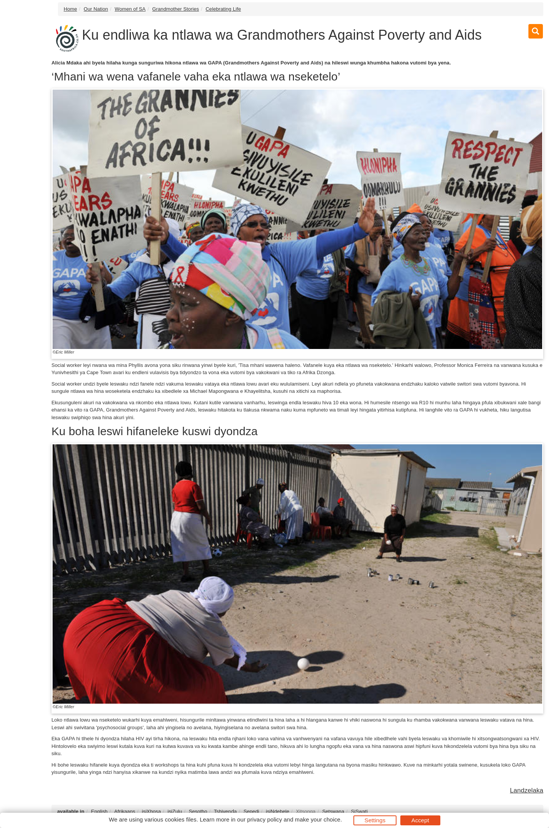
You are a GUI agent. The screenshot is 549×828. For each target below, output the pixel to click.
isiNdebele (277, 811)
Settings (374, 820)
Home (70, 9)
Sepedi (251, 811)
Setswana (333, 811)
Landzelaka (526, 790)
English (99, 811)
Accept (420, 820)
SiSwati (359, 811)
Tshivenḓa (225, 811)
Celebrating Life (223, 9)
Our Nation (96, 9)
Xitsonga (305, 811)
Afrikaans (124, 811)
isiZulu (174, 811)
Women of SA (130, 9)
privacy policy (264, 819)
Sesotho (198, 811)
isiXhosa (151, 811)
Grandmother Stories (175, 9)
